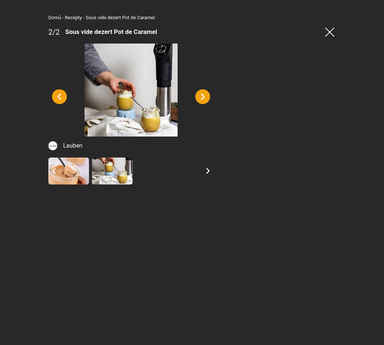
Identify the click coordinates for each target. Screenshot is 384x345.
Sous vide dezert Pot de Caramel (82, 17)
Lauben (35, 187)
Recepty (36, 17)
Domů (17, 17)
